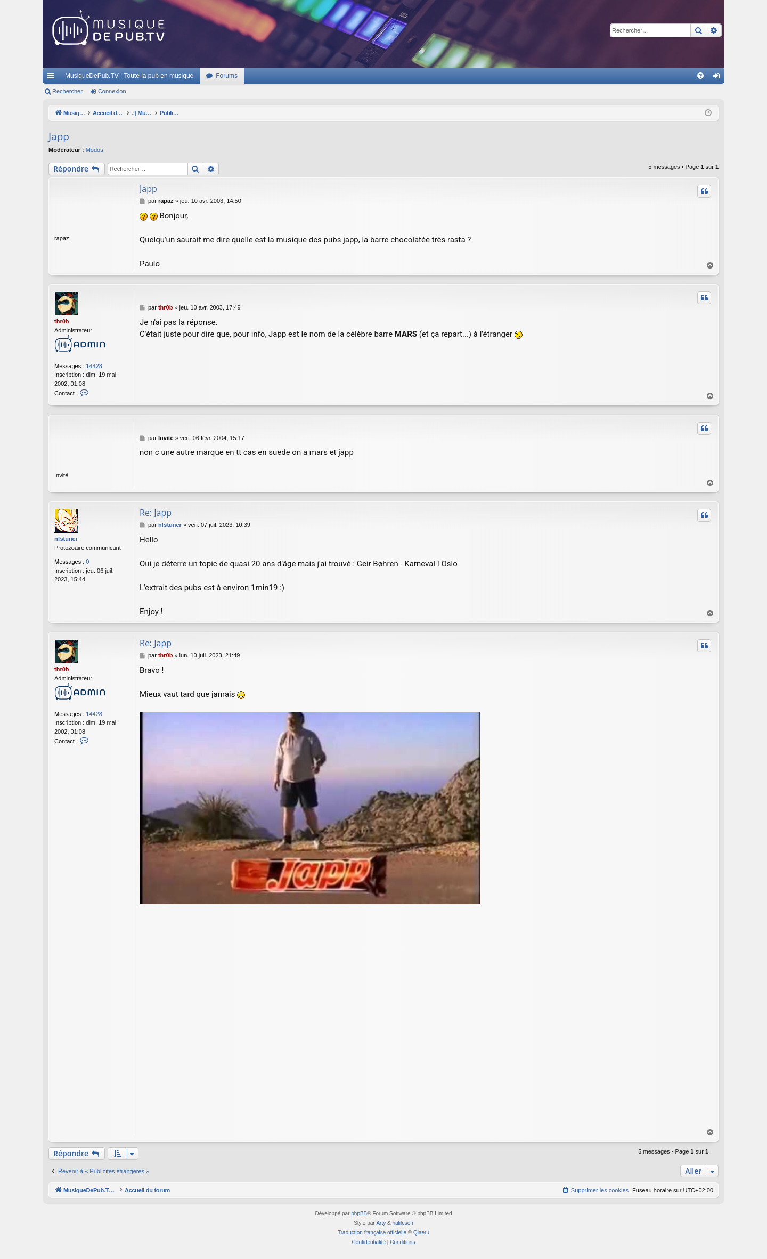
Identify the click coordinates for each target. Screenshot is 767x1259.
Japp (58, 136)
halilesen (402, 1223)
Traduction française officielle (372, 1233)
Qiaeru (421, 1233)
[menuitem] (700, 76)
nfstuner (66, 538)
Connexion (112, 91)
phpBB (359, 1213)
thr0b (61, 321)
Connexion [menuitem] (718, 78)
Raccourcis (53, 78)
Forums (227, 75)
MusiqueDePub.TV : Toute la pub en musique (129, 75)
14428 (94, 366)
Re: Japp (156, 512)
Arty (381, 1223)
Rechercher (67, 91)
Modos (94, 150)
